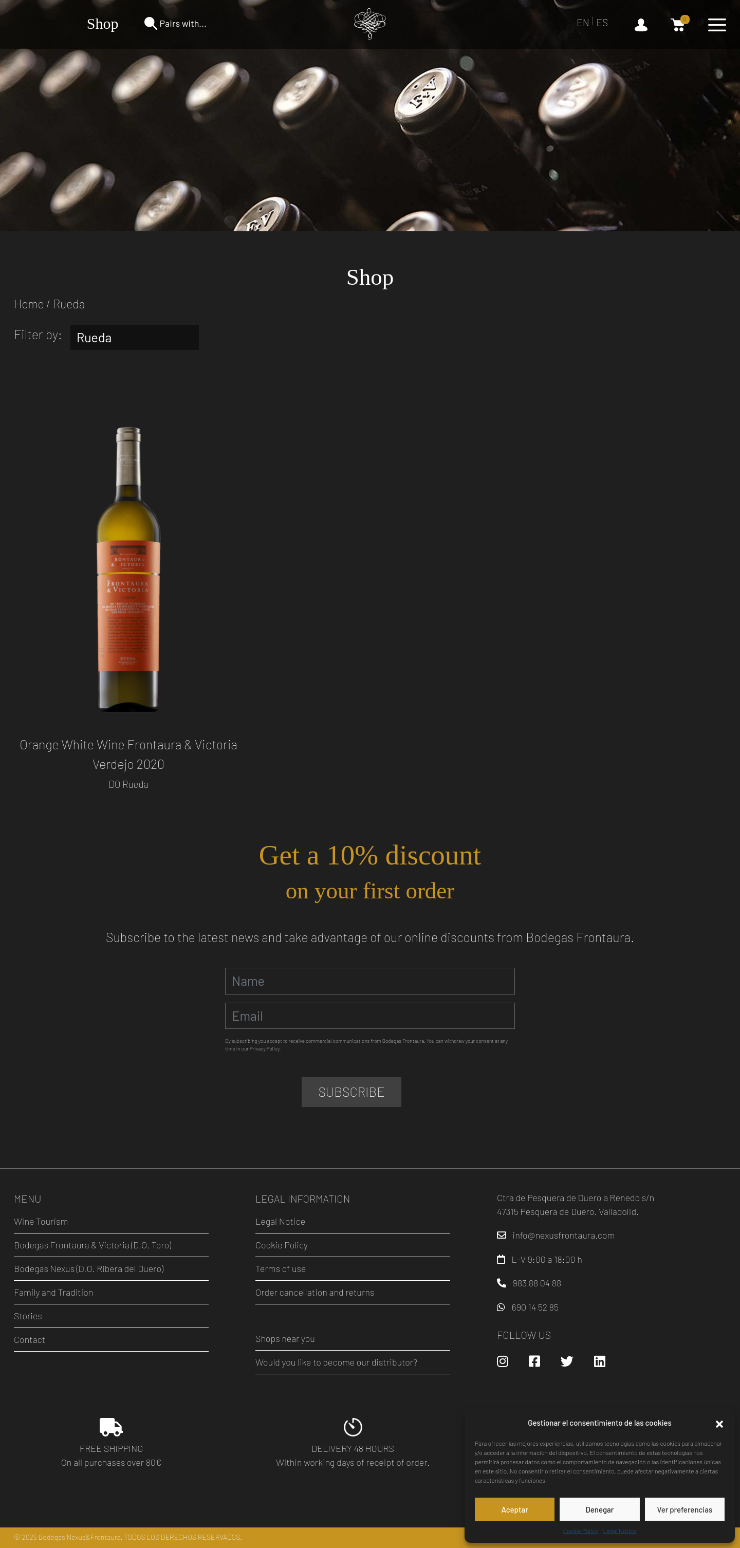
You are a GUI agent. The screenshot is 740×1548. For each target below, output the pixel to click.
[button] (719, 1422)
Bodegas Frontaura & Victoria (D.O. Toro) (92, 1244)
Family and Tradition (53, 1292)
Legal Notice (620, 1530)
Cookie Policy (580, 1530)
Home (29, 304)
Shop (103, 23)
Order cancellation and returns (314, 1292)
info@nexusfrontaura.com (564, 1235)
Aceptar (514, 1509)
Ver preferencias (684, 1509)
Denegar (600, 1509)
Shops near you (285, 1338)
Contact (29, 1339)
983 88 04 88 (537, 1282)
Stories (28, 1315)
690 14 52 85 (535, 1307)
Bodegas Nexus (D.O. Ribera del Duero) (88, 1268)
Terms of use (280, 1268)
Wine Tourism (41, 1221)
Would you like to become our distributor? (336, 1362)
